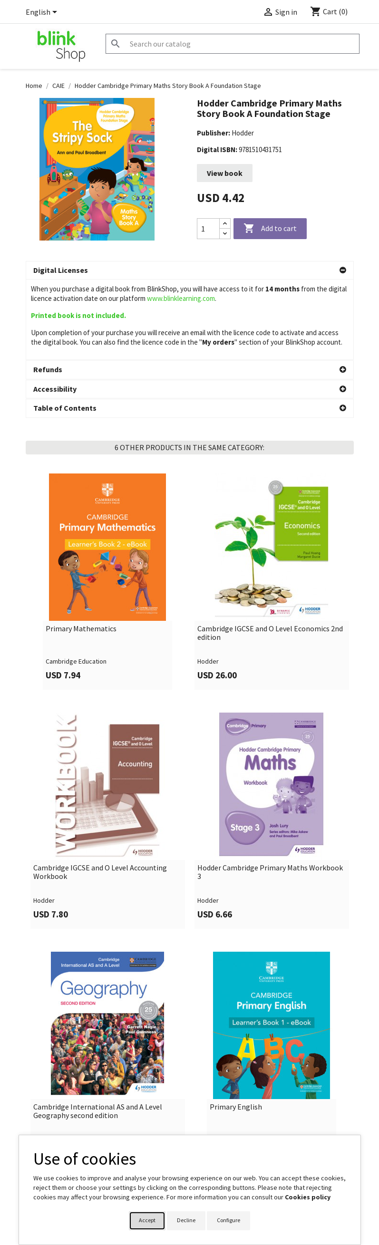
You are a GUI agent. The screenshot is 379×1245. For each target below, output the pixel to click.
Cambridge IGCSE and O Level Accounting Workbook (100, 791)
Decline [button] (186, 1220)
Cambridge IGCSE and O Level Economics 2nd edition (270, 552)
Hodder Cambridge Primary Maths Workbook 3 (270, 791)
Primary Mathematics (81, 548)
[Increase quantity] (225, 223)
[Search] (233, 44)
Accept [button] (147, 1220)
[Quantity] (208, 228)
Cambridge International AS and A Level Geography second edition (97, 1031)
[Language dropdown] (43, 13)
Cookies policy (307, 1197)
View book (225, 173)
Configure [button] (228, 1220)
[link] (108, 501)
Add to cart (270, 228)
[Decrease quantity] (225, 233)
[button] (189, 270)
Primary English (236, 1027)
